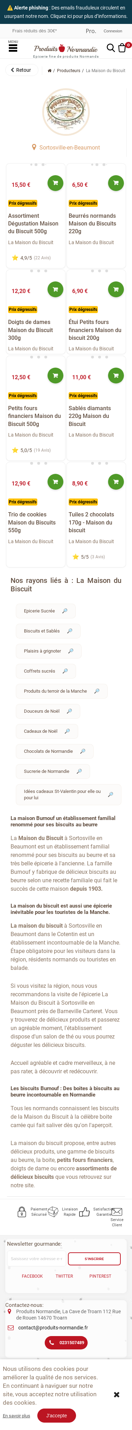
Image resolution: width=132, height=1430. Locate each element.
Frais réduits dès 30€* (34, 30)
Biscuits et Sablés (42, 631)
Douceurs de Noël (41, 711)
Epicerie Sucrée (39, 611)
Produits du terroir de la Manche (55, 691)
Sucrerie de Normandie (46, 771)
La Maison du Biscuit (31, 242)
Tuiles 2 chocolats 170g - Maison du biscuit (91, 522)
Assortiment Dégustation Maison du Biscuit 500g (33, 223)
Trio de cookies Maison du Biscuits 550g (32, 522)
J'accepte (56, 1415)
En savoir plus (16, 1415)
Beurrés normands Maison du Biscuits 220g (92, 223)
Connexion (112, 31)
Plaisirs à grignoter (42, 651)
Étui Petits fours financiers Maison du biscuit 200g (95, 330)
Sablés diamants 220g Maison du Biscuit (90, 416)
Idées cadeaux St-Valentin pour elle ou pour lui (62, 794)
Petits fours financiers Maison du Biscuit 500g (34, 416)
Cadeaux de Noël (40, 731)
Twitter (64, 1276)
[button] (21, 70)
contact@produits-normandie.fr (53, 1327)
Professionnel (91, 31)
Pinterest (100, 1276)
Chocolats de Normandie (48, 751)
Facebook (32, 1276)
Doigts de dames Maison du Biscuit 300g (30, 330)
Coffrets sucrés (39, 671)
